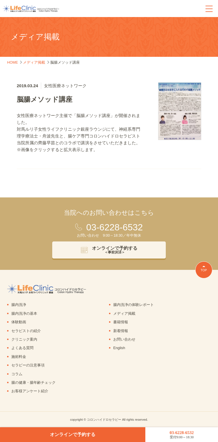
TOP (204, 270)
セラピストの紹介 (26, 331)
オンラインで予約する (72, 434)
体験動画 (18, 322)
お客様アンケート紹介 (29, 391)
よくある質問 (22, 348)
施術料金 (18, 357)
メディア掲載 (124, 313)
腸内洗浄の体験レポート (133, 305)
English (119, 348)
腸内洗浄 (18, 305)
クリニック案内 (24, 339)
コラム (16, 374)
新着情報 (120, 331)
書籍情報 (120, 322)
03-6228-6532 (181, 434)
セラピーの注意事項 (28, 365)
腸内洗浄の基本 (24, 313)
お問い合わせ (124, 339)
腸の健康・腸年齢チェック (33, 382)
